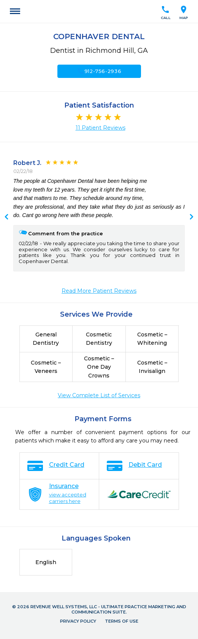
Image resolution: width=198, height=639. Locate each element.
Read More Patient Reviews (99, 290)
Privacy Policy (78, 621)
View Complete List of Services (99, 395)
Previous (191, 217)
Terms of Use (121, 621)
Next (6, 217)
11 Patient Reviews (100, 127)
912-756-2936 (99, 71)
